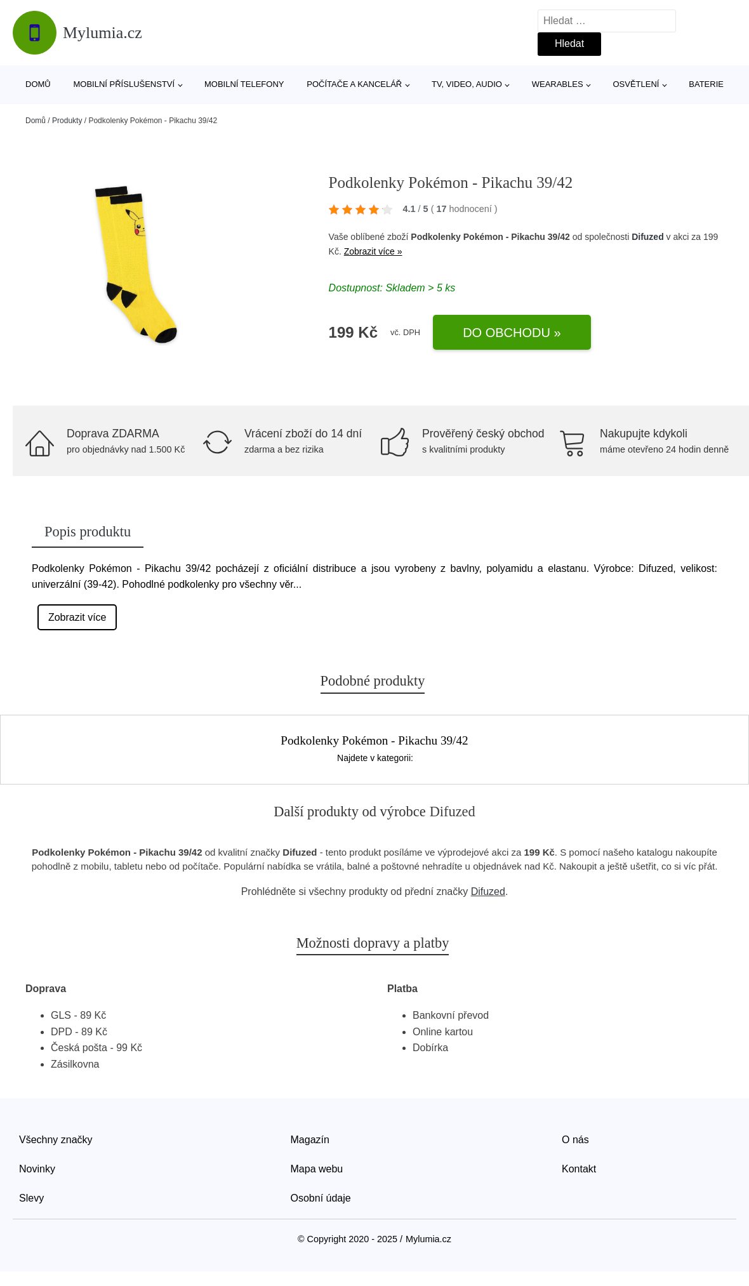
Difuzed (648, 237)
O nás (575, 1139)
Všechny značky (56, 1139)
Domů (38, 84)
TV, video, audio (467, 84)
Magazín (310, 1139)
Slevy (31, 1198)
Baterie (706, 84)
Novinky (37, 1168)
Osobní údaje (321, 1198)
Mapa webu (317, 1168)
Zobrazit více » (373, 251)
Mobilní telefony (244, 84)
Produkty (67, 120)
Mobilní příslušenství (124, 84)
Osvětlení (636, 84)
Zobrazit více (77, 617)
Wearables (557, 84)
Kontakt (579, 1168)
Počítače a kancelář (354, 84)
